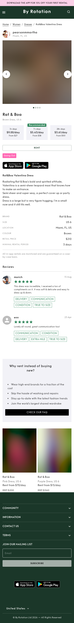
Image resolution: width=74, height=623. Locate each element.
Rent (37, 148)
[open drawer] (4, 12)
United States (16, 608)
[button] (37, 508)
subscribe (37, 563)
